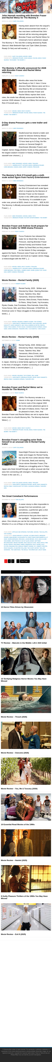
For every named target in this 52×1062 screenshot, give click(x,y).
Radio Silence (37, 112)
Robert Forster (42, 546)
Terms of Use (29, 1034)
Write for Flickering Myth (30, 1001)
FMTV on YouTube (30, 991)
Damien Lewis (26, 270)
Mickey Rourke (18, 542)
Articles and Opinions (19, 532)
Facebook (30, 1011)
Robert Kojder (28, 321)
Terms (29, 1031)
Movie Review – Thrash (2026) (14, 717)
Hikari (44, 323)
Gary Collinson (17, 56)
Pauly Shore (37, 544)
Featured (30, 532)
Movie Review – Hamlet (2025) (14, 860)
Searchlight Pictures (20, 486)
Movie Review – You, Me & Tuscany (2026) (19, 789)
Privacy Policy (30, 1037)
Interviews (30, 984)
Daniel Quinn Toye (36, 270)
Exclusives (30, 988)
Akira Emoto (17, 323)
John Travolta (16, 541)
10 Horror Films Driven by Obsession (17, 607)
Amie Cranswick (17, 163)
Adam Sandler (17, 535)
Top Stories (38, 321)
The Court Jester (33, 548)
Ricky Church (26, 111)
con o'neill (17, 270)
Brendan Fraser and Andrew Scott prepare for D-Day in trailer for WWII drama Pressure (25, 227)
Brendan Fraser (18, 58)
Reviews (20, 321)
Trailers (35, 163)
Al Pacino (25, 535)
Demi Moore (13, 537)
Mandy (32, 541)
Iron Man (22, 539)
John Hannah (28, 58)
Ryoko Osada (21, 327)
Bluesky (30, 1024)
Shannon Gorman (18, 379)
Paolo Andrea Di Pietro (32, 325)
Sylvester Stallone (20, 548)
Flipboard (30, 1021)
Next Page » (25, 561)
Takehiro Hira (23, 329)
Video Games (29, 965)
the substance (16, 550)
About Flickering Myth (30, 998)
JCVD (36, 539)
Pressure (36, 167)
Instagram (30, 1017)
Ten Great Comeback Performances (20, 496)
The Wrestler (33, 550)
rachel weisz (37, 58)
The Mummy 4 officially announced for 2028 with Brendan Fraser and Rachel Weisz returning (24, 70)
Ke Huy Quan (25, 541)
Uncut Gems (42, 550)
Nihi (23, 325)
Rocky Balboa (8, 548)
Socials (30, 1008)
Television (30, 958)
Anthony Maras (27, 165)
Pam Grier (16, 544)
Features (30, 971)
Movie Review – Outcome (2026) (15, 753)
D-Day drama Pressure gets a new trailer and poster (24, 123)
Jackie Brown (29, 539)
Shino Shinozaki (13, 329)
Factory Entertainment (31, 217)
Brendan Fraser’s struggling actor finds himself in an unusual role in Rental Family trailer (23, 442)
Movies (25, 56)
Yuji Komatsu (32, 329)
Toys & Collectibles (30, 968)
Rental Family (8, 379)
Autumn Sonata (34, 535)
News (30, 56)
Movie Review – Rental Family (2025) (20, 280)
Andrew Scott (17, 165)
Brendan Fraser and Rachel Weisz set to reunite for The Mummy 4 (22, 388)
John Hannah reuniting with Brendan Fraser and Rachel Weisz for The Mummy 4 (24, 16)
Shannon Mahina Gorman (34, 327)
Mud (25, 542)
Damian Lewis (18, 167)
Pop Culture (30, 952)
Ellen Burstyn (22, 537)
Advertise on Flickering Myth (29, 1004)
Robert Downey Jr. (30, 546)
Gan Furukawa (37, 323)
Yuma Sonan (41, 329)
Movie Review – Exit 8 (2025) (13, 934)
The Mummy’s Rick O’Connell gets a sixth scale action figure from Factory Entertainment (25, 176)
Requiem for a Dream (16, 546)
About (30, 995)
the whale (24, 550)
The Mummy (12, 60)
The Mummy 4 (21, 60)
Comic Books (29, 961)
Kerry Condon (27, 167)
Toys (34, 216)
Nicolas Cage (31, 542)
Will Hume (35, 375)
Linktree (30, 1028)
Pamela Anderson (26, 544)
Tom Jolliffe (43, 532)
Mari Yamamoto (16, 325)
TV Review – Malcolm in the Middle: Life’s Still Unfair (24, 643)
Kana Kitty (7, 325)
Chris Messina (8, 167)
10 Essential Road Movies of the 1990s (18, 824)
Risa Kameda (12, 327)
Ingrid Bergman (13, 539)
